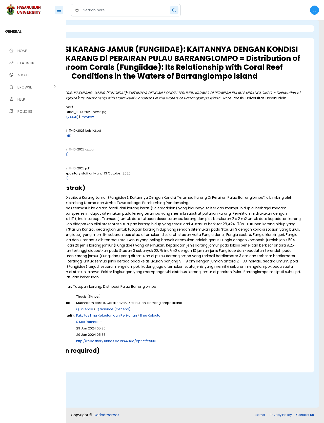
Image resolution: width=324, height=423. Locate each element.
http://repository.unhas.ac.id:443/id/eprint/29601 (172, 376)
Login (87, 29)
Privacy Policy (281, 415)
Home (260, 415)
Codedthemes (106, 415)
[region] (33, 221)
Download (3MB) (111, 192)
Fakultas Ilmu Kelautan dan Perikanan (162, 351)
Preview (143, 131)
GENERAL (13, 31)
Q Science (140, 344)
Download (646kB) (112, 150)
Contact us (305, 415)
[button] (314, 10)
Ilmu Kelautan (207, 351)
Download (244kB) (120, 131)
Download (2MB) (111, 169)
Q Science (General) (170, 344)
